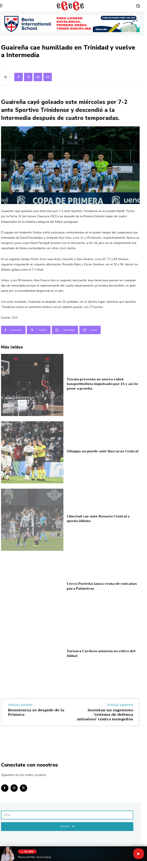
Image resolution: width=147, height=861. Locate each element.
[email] (67, 815)
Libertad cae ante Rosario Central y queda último (98, 518)
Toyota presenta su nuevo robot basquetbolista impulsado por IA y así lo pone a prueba (102, 384)
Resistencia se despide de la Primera (36, 712)
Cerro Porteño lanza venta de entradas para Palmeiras (102, 586)
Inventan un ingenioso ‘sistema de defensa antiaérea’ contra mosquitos (105, 714)
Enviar (67, 826)
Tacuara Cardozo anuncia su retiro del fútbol (101, 653)
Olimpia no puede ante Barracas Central (102, 451)
